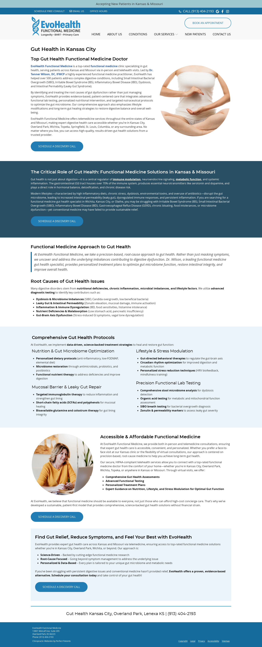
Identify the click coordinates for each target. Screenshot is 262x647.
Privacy (201, 641)
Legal (192, 641)
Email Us (77, 11)
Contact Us (222, 34)
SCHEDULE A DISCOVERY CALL (57, 146)
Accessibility (213, 641)
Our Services (164, 34)
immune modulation (127, 179)
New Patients (195, 34)
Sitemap (226, 641)
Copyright (182, 641)
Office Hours (98, 11)
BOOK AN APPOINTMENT (207, 23)
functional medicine (104, 66)
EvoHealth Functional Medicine (51, 66)
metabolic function (188, 179)
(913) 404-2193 (202, 11)
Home (96, 34)
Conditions (138, 34)
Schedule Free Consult (49, 11)
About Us (114, 34)
